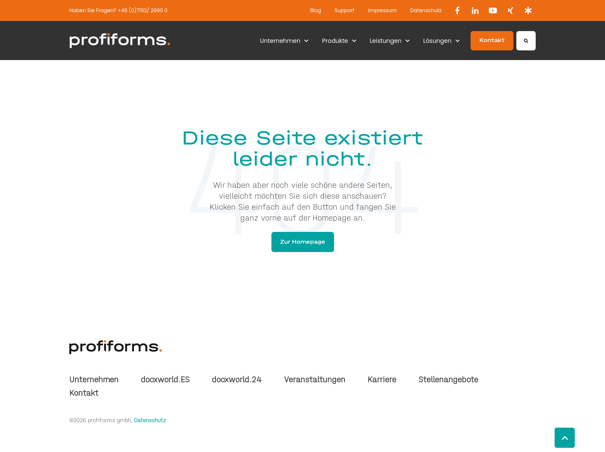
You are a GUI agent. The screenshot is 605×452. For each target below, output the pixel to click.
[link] (457, 10)
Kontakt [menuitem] (83, 393)
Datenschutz (426, 10)
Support (344, 10)
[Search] (526, 40)
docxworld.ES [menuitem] (165, 379)
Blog (315, 10)
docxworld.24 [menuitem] (236, 379)
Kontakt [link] (492, 40)
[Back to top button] (565, 438)
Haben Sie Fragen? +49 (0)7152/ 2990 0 (118, 10)
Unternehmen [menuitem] (93, 379)
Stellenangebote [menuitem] (448, 379)
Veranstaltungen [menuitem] (314, 379)
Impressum (382, 10)
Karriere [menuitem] (382, 379)
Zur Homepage (302, 242)
